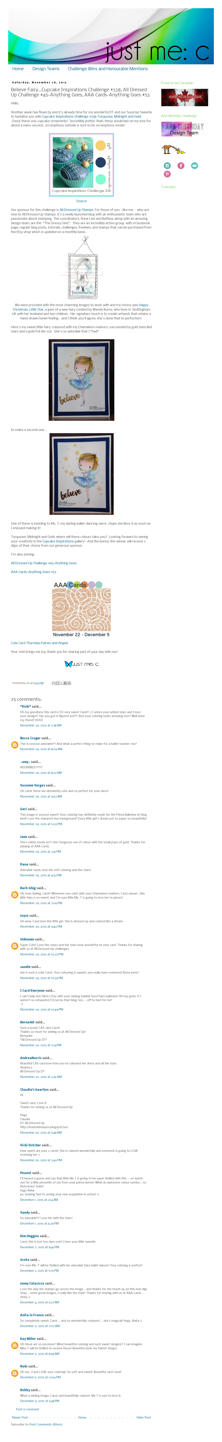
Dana (24, 864)
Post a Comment (27, 1409)
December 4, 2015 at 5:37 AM (39, 1302)
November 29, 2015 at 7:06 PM (41, 903)
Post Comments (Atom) (46, 1424)
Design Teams (45, 69)
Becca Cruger (30, 738)
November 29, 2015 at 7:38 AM (41, 725)
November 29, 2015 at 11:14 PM (40, 1045)
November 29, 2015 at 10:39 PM (41, 978)
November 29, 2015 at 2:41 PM (40, 851)
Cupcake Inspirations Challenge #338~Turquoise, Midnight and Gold (91, 116)
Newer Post (20, 1417)
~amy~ (25, 762)
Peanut (25, 1173)
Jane (23, 837)
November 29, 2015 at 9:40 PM (41, 926)
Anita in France (32, 1315)
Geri (23, 809)
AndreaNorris (31, 1058)
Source (81, 201)
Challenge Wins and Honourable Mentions (108, 69)
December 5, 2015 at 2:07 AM (40, 1326)
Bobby (25, 1390)
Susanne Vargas (32, 785)
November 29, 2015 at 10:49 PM (41, 1009)
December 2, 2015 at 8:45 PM (39, 1247)
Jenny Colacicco (32, 1283)
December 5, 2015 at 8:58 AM (39, 1354)
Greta (24, 1260)
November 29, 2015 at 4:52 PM (41, 875)
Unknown (27, 939)
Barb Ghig (28, 888)
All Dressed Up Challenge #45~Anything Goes (44, 563)
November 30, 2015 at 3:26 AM (41, 1077)
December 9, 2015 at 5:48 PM (39, 1401)
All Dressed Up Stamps (76, 210)
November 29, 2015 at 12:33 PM (41, 824)
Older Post (143, 1417)
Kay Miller (28, 1339)
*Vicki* (25, 706)
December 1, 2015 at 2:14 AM (39, 1200)
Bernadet (27, 1022)
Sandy (25, 1212)
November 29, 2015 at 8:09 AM (41, 749)
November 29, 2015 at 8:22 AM (41, 773)
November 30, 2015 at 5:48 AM (41, 1132)
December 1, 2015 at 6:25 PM (39, 1223)
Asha (30, 1190)
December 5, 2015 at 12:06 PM (40, 1377)
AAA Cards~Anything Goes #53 (33, 572)
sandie (25, 967)
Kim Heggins (29, 1236)
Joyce (24, 916)
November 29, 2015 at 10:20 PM (41, 954)
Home (18, 69)
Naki (23, 1366)
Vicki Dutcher (30, 1145)
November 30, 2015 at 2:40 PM (41, 1160)
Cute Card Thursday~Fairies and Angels (39, 643)
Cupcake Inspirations (59, 541)
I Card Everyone (32, 991)
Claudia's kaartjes (34, 1090)
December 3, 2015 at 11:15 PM (39, 1270)
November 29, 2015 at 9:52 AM (41, 796)
